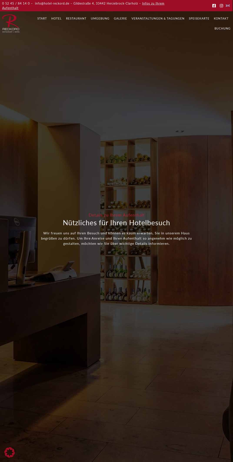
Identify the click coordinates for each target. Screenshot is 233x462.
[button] (9, 452)
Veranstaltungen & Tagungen (158, 18)
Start (42, 18)
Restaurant (76, 18)
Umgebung (100, 18)
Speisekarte (199, 18)
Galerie (120, 18)
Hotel (56, 18)
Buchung (223, 28)
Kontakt (221, 18)
